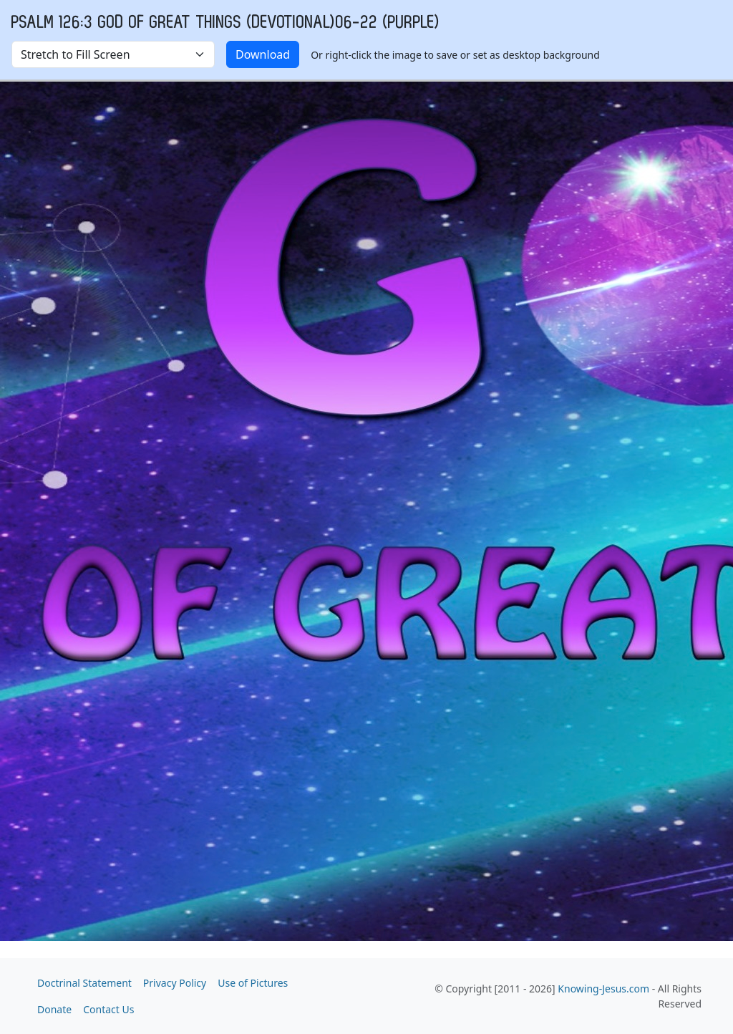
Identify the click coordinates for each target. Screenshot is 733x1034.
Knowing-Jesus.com (603, 988)
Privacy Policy (174, 983)
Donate (54, 1009)
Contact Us (108, 1009)
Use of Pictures (253, 983)
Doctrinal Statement (84, 983)
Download (263, 54)
